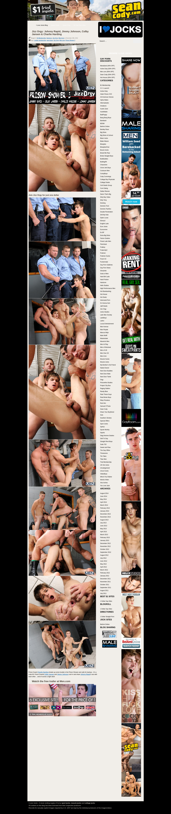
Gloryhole (103, 271)
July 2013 (103, 523)
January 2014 (104, 511)
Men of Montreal (105, 347)
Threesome (104, 453)
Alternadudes (104, 103)
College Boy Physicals (107, 179)
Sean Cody (103, 409)
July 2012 (103, 558)
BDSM (102, 123)
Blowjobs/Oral (104, 147)
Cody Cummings (105, 176)
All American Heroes (107, 97)
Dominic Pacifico (105, 209)
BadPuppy (103, 115)
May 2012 (103, 564)
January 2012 (104, 576)
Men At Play (104, 344)
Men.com (62, 40)
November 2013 (105, 517)
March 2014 (104, 505)
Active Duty (104, 91)
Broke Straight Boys (106, 156)
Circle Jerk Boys (105, 168)
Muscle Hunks (104, 359)
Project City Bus (105, 385)
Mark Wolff (103, 335)
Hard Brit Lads (105, 276)
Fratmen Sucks (105, 256)
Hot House (103, 294)
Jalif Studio (103, 306)
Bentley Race (104, 129)
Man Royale (104, 329)
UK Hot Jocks (104, 465)
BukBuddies (104, 159)
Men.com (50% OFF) (107, 71)
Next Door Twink (105, 377)
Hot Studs (103, 297)
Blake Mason (104, 141)
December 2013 (105, 514)
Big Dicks (103, 132)
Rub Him (103, 403)
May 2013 (103, 529)
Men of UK (103, 350)
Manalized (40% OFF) (107, 66)
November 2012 (105, 546)
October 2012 (104, 549)
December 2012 (105, 543)
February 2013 (105, 537)
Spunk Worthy (104, 430)
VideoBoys (103, 474)
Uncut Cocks (104, 471)
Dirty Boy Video (105, 197)
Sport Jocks (104, 424)
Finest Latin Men (105, 241)
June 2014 (103, 496)
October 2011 (104, 584)
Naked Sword (104, 368)
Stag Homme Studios (107, 435)
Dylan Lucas (104, 218)
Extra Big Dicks (105, 235)
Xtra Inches (104, 483)
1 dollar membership (40, 40)
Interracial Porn (105, 300)
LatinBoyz (103, 318)
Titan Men (103, 459)
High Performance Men (107, 288)
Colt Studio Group (106, 185)
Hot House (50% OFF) (107, 77)
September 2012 (105, 552)
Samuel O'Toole (105, 406)
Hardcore (49, 38)
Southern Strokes (106, 418)
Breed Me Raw (105, 153)
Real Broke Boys (105, 397)
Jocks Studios (104, 312)
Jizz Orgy (55, 38)
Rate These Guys (106, 394)
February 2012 (105, 573)
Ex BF (102, 232)
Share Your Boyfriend (107, 412)
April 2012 (103, 567)
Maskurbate (104, 338)
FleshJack (103, 244)
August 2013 (104, 520)
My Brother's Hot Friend (108, 365)
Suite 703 (103, 444)
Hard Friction (104, 279)
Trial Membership (106, 462)
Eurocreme (103, 229)
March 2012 (104, 570)
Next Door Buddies (106, 371)
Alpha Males (104, 100)
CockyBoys (104, 173)
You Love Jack (105, 485)
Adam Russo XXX (106, 94)
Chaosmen (103, 165)
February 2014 (105, 508)
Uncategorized (105, 468)
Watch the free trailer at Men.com (51, 681)
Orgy (101, 380)
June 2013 (103, 526)
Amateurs (103, 106)
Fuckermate (104, 262)
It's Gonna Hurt (105, 303)
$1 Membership (41, 38)
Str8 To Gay (104, 438)
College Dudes (105, 182)
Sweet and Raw (105, 447)
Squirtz (102, 432)
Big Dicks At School (106, 135)
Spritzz (102, 427)
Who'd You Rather (106, 477)
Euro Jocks (103, 226)
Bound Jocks (104, 150)
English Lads (104, 223)
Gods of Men (104, 274)
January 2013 (104, 540)
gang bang (50, 40)
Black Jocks (104, 138)
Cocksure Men (105, 170)
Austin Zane (104, 109)
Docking (103, 203)
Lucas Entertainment (107, 324)
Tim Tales (103, 456)
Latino (102, 321)
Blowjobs (103, 144)
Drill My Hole (104, 215)
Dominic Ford (104, 206)
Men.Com (61, 38)
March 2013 (104, 534)
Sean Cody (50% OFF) (107, 74)
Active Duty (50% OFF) (107, 69)
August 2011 (104, 590)
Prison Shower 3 (70, 40)
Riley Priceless (105, 400)
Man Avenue (104, 327)
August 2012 (104, 555)
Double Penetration (106, 212)
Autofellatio (103, 112)
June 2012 (103, 561)
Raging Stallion (105, 388)
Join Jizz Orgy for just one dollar (44, 195)
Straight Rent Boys (106, 441)
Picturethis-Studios (106, 382)
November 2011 (105, 582)
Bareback (103, 120)
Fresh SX (103, 259)
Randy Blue (104, 391)
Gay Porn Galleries (106, 265)
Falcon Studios (105, 238)
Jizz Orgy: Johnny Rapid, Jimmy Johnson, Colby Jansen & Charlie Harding (60, 33)
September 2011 (105, 587)
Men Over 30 (104, 353)
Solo (101, 415)
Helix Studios (104, 285)
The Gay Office (105, 450)
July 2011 (103, 593)
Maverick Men (104, 341)
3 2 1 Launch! (104, 88)
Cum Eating (104, 188)
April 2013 (103, 531)
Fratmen (103, 253)
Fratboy (102, 247)
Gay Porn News (105, 268)
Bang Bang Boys (105, 117)
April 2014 (103, 502)
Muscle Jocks (104, 362)
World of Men (104, 480)
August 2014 (104, 493)
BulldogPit (103, 162)
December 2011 (105, 579)
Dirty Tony (103, 200)
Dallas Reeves (105, 191)
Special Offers (104, 421)
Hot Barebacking (105, 291)
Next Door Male (105, 374)
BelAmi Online (105, 126)
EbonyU (103, 221)
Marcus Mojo (104, 332)
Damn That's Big (105, 194)
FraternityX (103, 250)
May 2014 (103, 499)
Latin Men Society (106, 315)
